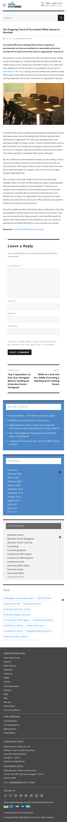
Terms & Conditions (12, 710)
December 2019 (15, 489)
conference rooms (13, 631)
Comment (14, 266)
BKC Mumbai (44, 598)
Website (12, 326)
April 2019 (12, 512)
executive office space (15, 636)
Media (6, 677)
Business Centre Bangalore (20, 538)
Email (12, 313)
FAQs (6, 694)
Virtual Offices (9, 733)
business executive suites (17, 609)
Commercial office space (19, 554)
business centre (12, 603)
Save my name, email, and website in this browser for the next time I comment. (32, 343)
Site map (7, 702)
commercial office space (16, 620)
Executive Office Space (18, 565)
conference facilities (43, 620)
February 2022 (14, 473)
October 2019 (14, 496)
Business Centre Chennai (19, 542)
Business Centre (15, 534)
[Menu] (5, 4)
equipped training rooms (38, 631)
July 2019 (11, 504)
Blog (5, 698)
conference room (15, 561)
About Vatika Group (12, 658)
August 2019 (13, 500)
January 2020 (13, 485)
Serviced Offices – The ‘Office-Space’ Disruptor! (32, 415)
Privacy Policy (9, 706)
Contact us (8, 673)
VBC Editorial (10, 38)
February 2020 (14, 481)
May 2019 (12, 508)
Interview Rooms (15, 577)
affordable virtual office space (19, 598)
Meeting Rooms (10, 729)
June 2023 (12, 469)
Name (12, 301)
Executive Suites (15, 569)
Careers (7, 681)
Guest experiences (11, 686)
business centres (32, 603)
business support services (17, 614)
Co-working (12, 546)
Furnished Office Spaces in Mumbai (28, 229)
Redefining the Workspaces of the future (29, 420)
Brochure (7, 690)
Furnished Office (15, 573)
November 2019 (15, 492)
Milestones (8, 669)
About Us (7, 661)
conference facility (13, 625)
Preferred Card (10, 665)
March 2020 (13, 477)
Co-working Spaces (16, 550)
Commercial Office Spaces (20, 557)
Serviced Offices (10, 721)
